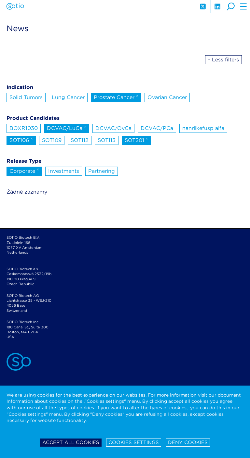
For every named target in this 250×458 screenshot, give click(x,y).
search (230, 6)
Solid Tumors (26, 97)
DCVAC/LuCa (66, 127)
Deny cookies (188, 442)
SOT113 (107, 140)
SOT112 (80, 140)
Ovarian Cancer (167, 97)
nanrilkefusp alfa (203, 128)
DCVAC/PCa (157, 128)
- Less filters (223, 60)
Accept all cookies (70, 442)
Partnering (101, 171)
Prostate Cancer (116, 96)
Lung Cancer (68, 97)
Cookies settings (133, 442)
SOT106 (21, 139)
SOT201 (136, 139)
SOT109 (52, 140)
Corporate (24, 170)
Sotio (15, 6)
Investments (63, 171)
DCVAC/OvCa (113, 128)
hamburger (243, 6)
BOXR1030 (23, 128)
